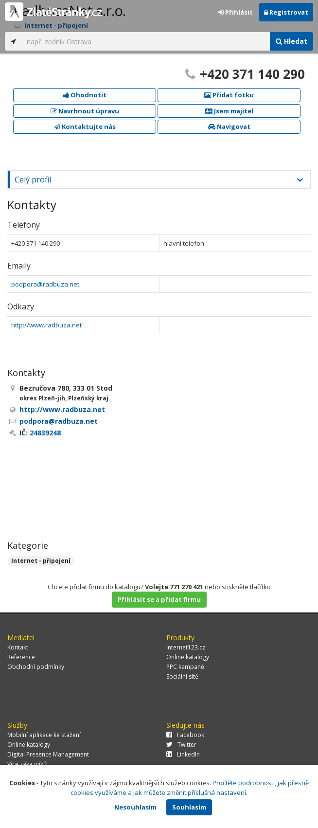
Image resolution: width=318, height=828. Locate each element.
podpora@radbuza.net (45, 284)
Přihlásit (235, 12)
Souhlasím (189, 807)
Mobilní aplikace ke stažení (44, 735)
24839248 (45, 432)
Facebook (185, 735)
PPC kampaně (185, 667)
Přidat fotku (229, 94)
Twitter (181, 744)
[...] (145, 41)
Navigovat (229, 126)
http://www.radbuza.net (46, 325)
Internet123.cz (185, 647)
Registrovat (286, 12)
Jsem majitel (229, 111)
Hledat (291, 41)
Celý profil (33, 179)
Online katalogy (187, 657)
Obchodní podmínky (35, 667)
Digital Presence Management (48, 754)
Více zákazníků (27, 764)
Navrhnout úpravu (85, 111)
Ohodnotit (84, 94)
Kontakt (17, 647)
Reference (21, 657)
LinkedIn (183, 754)
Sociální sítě (182, 676)
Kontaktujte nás (85, 126)
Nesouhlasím (135, 807)
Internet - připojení (41, 561)
